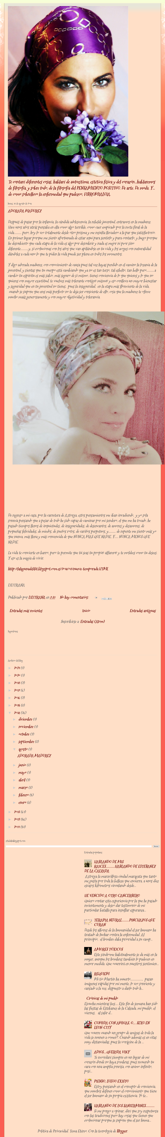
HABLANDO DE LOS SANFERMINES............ (124, 1105)
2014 (17, 712)
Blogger (122, 1131)
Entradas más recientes (25, 610)
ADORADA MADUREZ (24, 211)
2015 (17, 705)
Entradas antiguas (143, 610)
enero (22, 802)
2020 (17, 675)
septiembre (26, 741)
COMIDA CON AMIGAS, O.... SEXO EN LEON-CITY (121, 1025)
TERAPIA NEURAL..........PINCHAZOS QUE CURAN (124, 922)
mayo (22, 772)
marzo (23, 787)
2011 (17, 826)
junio (22, 765)
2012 (17, 819)
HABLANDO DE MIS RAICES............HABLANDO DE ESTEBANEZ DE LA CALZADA (120, 866)
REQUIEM (101, 973)
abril (22, 780)
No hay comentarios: (74, 597)
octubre (24, 734)
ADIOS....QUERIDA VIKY (111, 1052)
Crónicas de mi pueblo (102, 998)
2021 (17, 667)
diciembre (25, 719)
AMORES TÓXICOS (108, 949)
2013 (17, 811)
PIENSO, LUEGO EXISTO (111, 1081)
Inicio (86, 610)
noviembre (26, 726)
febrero (23, 795)
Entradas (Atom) (92, 621)
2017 (17, 690)
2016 (17, 697)
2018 (17, 682)
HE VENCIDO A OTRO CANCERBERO (112, 895)
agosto (23, 749)
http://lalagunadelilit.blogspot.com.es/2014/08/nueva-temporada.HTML (58, 568)
